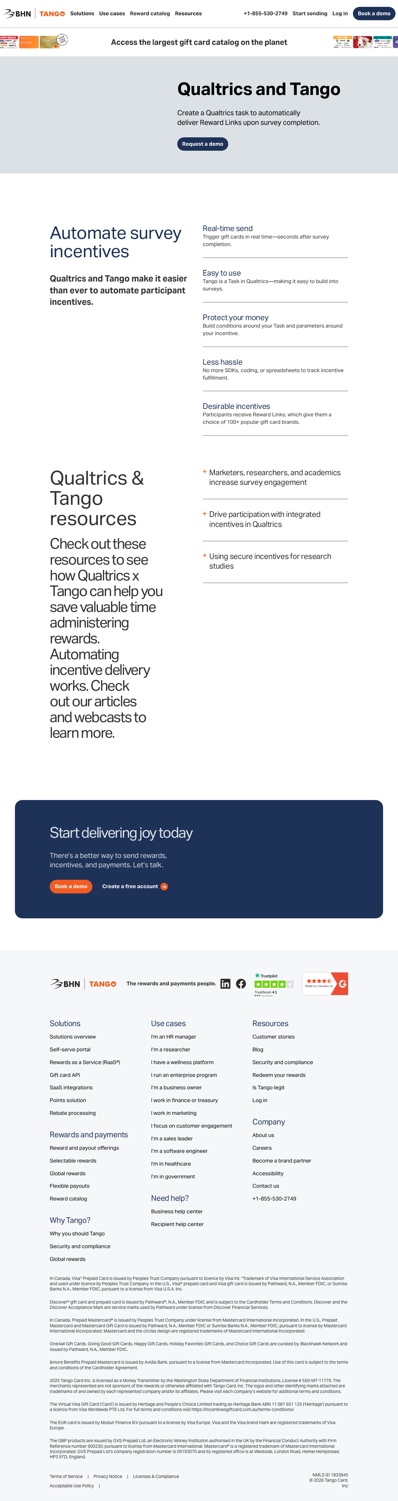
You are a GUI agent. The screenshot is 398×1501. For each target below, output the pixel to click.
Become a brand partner (281, 1160)
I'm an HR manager (173, 1036)
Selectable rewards (73, 1160)
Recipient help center (177, 1224)
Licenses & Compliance (156, 1476)
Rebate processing (73, 1113)
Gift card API (65, 1075)
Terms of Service (66, 1476)
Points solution (68, 1100)
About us (263, 1135)
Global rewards (68, 1173)
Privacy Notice (108, 1476)
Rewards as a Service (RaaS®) (85, 1062)
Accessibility (268, 1173)
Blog (257, 1049)
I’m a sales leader (172, 1138)
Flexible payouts (70, 1185)
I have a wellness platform (182, 1062)
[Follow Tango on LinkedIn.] (225, 984)
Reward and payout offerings (84, 1147)
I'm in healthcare (171, 1163)
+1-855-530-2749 (274, 1198)
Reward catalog (68, 1198)
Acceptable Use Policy (72, 1486)
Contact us (265, 1185)
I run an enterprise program (184, 1075)
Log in (259, 1100)
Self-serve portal (70, 1049)
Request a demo (202, 143)
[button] (82, 13)
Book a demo (374, 13)
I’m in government (173, 1176)
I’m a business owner (176, 1087)
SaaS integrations (71, 1087)
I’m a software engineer (179, 1151)
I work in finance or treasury (184, 1100)
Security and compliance (80, 1246)
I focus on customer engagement (191, 1125)
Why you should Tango (77, 1233)
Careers (262, 1147)
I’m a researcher (170, 1049)
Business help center (177, 1211)
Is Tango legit (268, 1087)
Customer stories (273, 1036)
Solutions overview (73, 1036)
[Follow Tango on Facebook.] (241, 984)
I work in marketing (174, 1113)
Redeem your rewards (279, 1075)
